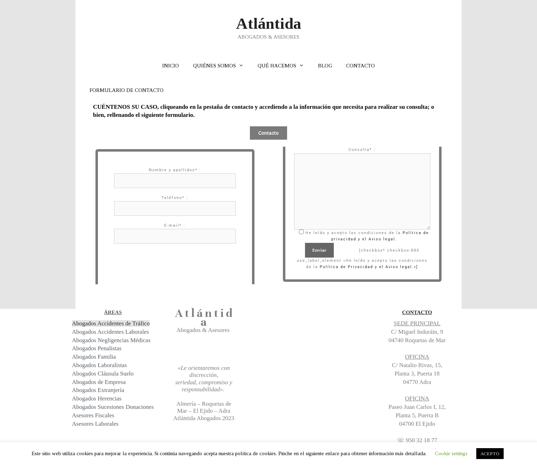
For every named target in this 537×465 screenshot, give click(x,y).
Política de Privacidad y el (352, 267)
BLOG (325, 65)
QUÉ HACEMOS (284, 65)
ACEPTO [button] (489, 453)
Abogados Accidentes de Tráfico (111, 323)
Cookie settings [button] (451, 453)
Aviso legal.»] (401, 267)
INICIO (170, 65)
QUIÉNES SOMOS (222, 65)
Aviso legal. (383, 239)
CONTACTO (360, 65)
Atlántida (268, 23)
